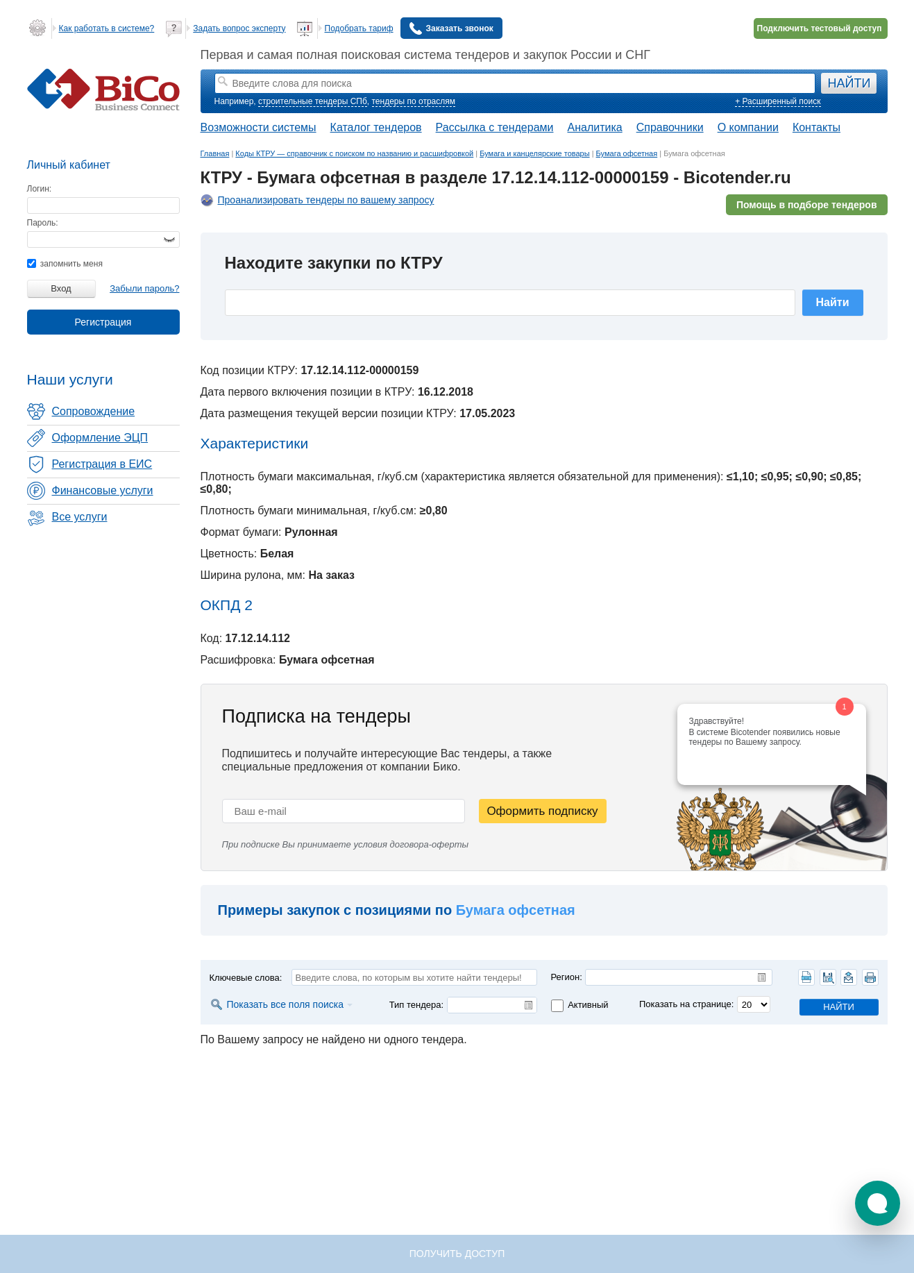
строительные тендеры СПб (312, 101)
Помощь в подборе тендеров (806, 204)
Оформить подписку (542, 811)
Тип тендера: (416, 1005)
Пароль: (42, 223)
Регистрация (103, 322)
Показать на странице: (686, 1004)
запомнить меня (65, 264)
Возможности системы (258, 127)
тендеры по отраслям (413, 101)
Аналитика (594, 127)
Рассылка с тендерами (495, 127)
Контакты (816, 127)
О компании (748, 127)
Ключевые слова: (246, 977)
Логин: (39, 189)
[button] (877, 1203)
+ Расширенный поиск (777, 101)
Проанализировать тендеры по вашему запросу (326, 199)
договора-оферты (429, 844)
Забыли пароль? (144, 288)
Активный (588, 1005)
